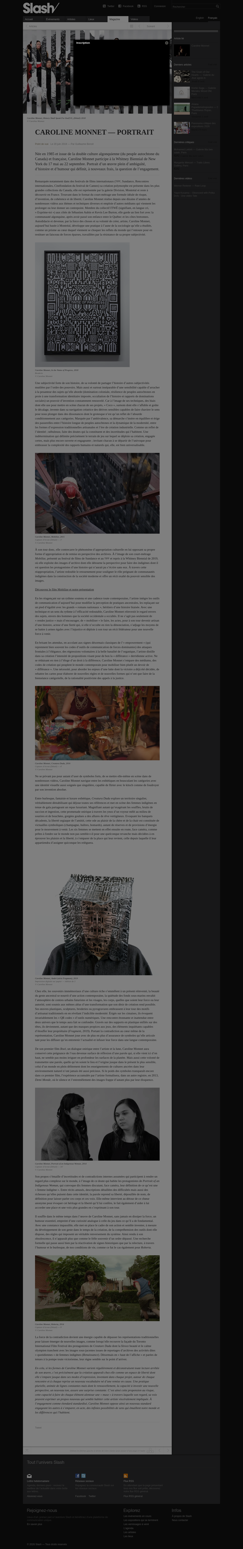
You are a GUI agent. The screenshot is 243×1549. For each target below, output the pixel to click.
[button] (166, 43)
